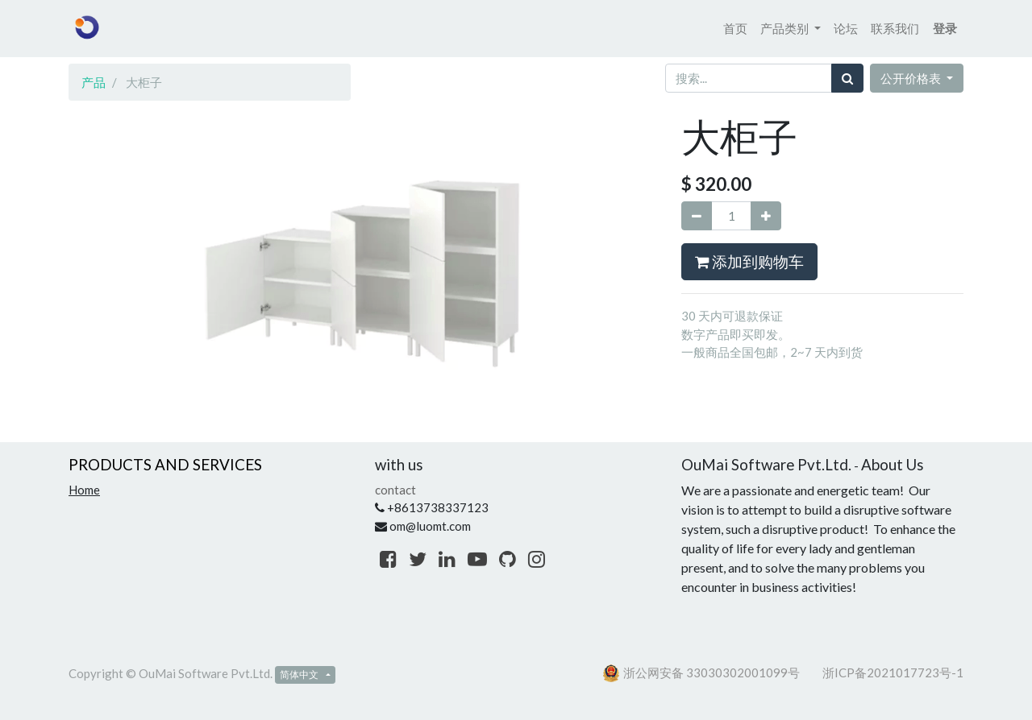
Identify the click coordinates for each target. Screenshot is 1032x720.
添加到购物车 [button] (749, 261)
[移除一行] (696, 216)
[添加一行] (766, 216)
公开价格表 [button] (911, 78)
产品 (93, 82)
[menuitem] (735, 28)
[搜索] (847, 78)
